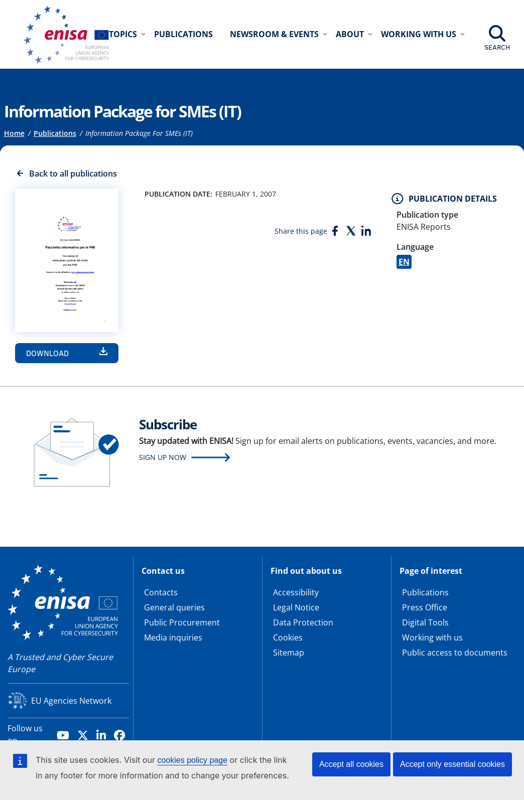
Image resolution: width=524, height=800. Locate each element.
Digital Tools (425, 622)
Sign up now (162, 457)
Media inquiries (173, 637)
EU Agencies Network (71, 700)
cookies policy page (192, 760)
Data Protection (303, 622)
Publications (183, 34)
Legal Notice (296, 607)
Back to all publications (73, 173)
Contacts (161, 592)
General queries (174, 607)
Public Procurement (182, 622)
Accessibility (296, 592)
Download (47, 353)
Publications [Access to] (55, 133)
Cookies (288, 637)
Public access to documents (454, 652)
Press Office (424, 607)
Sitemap (288, 652)
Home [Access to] (14, 133)
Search (497, 47)
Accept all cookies (351, 764)
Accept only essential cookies (452, 764)
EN (404, 261)
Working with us (432, 637)
